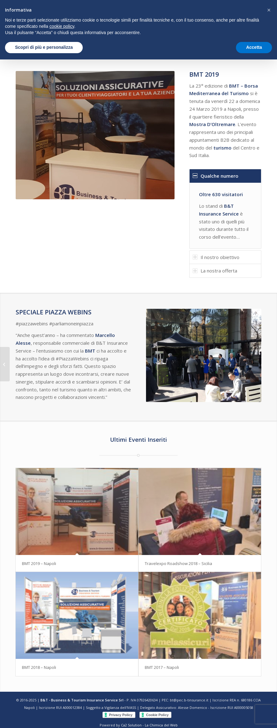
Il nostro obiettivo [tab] (216, 257)
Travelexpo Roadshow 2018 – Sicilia (178, 563)
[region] (225, 216)
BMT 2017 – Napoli (162, 667)
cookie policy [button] (62, 26)
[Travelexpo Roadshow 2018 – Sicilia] (5, 364)
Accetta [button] (254, 47)
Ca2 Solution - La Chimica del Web (149, 725)
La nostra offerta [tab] (215, 270)
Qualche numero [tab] (215, 176)
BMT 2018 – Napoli (39, 667)
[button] (269, 10)
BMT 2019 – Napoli (39, 563)
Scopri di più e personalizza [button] (44, 47)
